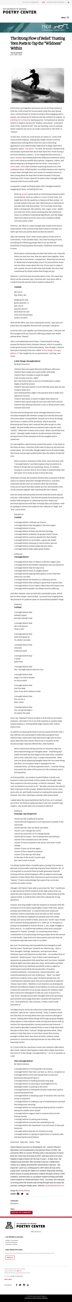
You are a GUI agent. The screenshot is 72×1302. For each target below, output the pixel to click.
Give (43, 2)
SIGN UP (10, 1257)
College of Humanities (30, 2)
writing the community (21, 1212)
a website (18, 158)
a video (22, 167)
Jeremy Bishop (24, 1191)
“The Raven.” (30, 149)
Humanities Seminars (11, 1244)
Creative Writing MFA (11, 1242)
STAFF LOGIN (8, 1279)
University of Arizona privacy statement (36, 1298)
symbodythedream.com (54, 1186)
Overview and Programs (55, 2)
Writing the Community (21, 120)
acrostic (25, 194)
